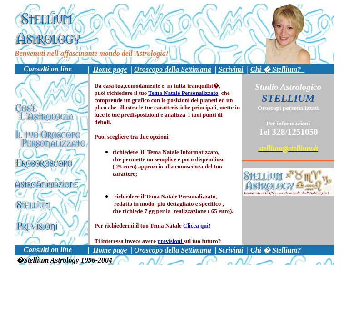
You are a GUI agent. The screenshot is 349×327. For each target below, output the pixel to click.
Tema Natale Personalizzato (183, 92)
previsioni (170, 241)
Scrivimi (230, 69)
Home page (110, 69)
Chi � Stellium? (277, 69)
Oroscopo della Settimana (172, 69)
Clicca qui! (196, 225)
